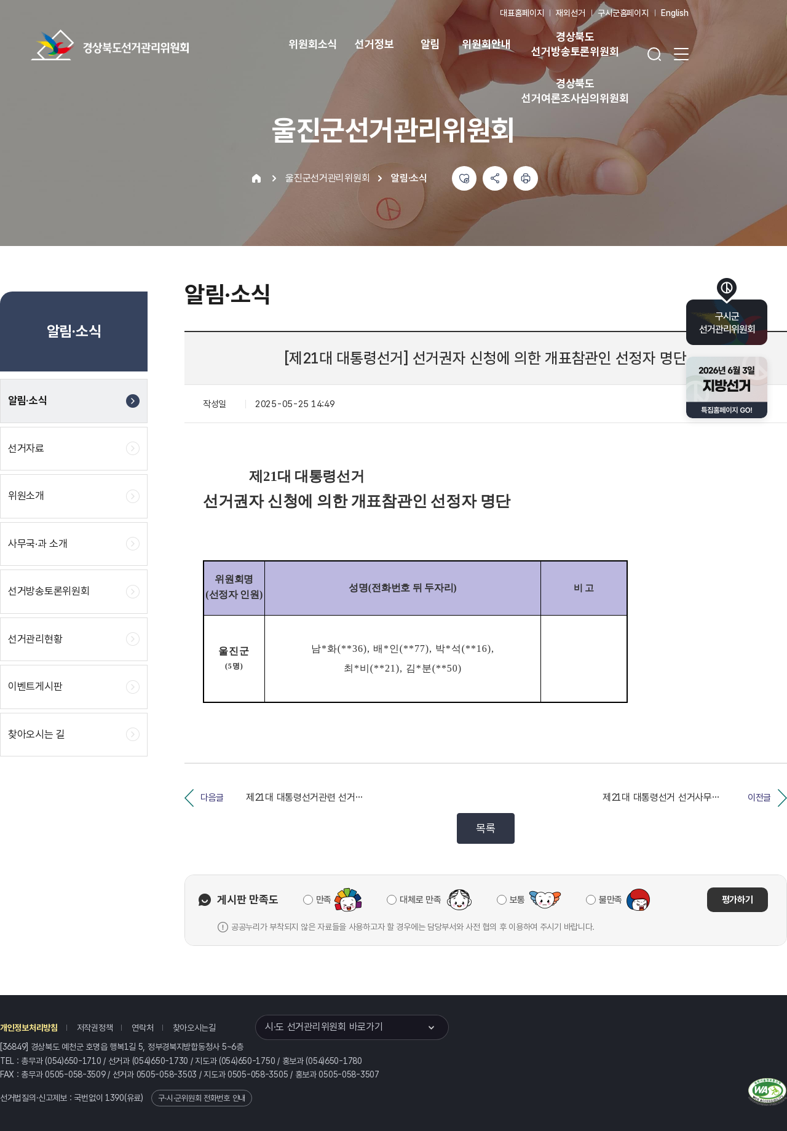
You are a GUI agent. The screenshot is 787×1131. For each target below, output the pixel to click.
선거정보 (374, 44)
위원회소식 (312, 44)
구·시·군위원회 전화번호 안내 (201, 1098)
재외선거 (570, 13)
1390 (114, 1098)
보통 (517, 899)
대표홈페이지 (522, 13)
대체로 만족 (420, 899)
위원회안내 (486, 44)
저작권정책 (95, 1028)
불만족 (610, 899)
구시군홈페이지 (623, 13)
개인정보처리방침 (29, 1028)
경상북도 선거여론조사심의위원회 (574, 91)
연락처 (142, 1028)
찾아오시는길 (194, 1028)
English (675, 13)
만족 (323, 899)
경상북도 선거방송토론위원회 (575, 44)
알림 (430, 44)
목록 (485, 828)
